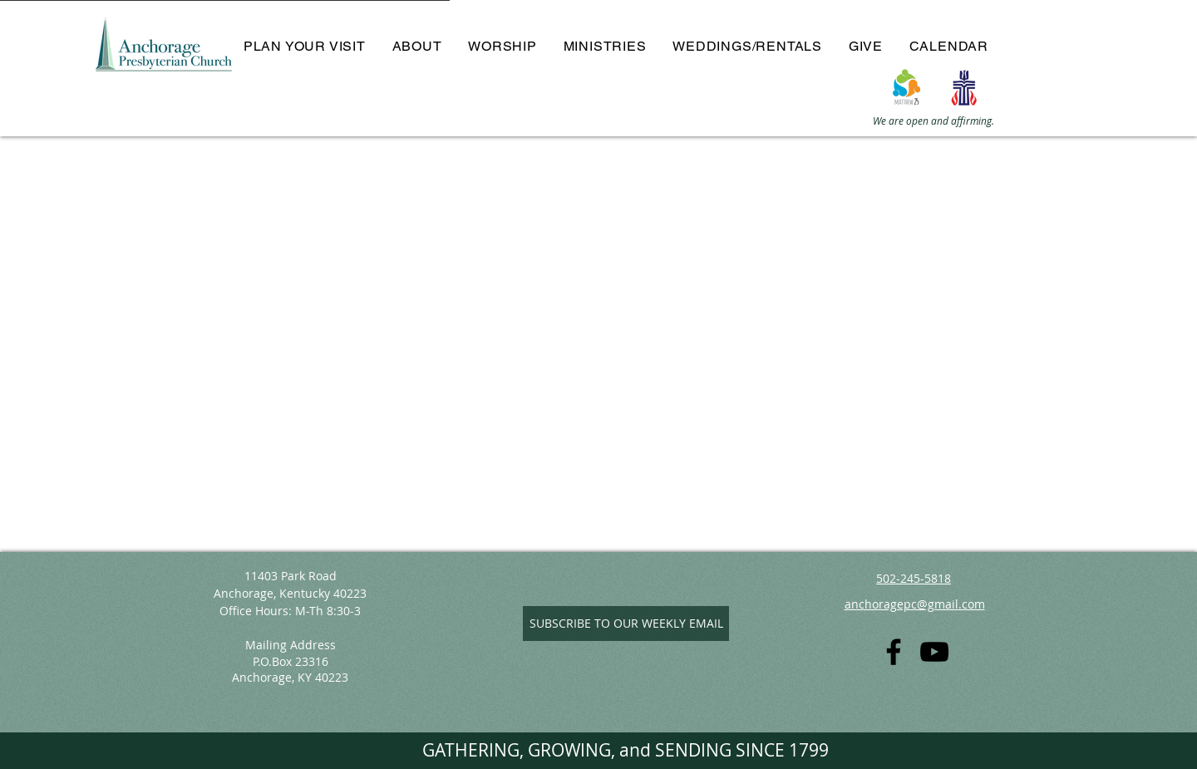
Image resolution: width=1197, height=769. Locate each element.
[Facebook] (893, 651)
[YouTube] (934, 651)
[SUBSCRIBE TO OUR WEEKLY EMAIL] (626, 623)
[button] (417, 46)
